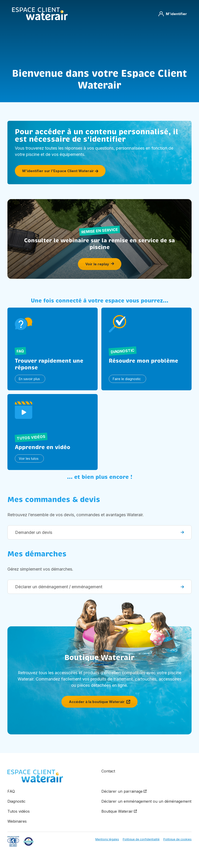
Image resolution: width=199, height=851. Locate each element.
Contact (108, 771)
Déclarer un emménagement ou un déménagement (146, 801)
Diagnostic (16, 801)
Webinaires (17, 821)
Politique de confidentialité (141, 839)
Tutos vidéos (18, 811)
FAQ (11, 791)
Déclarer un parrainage (122, 791)
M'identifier (172, 13)
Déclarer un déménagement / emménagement (99, 587)
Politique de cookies (177, 839)
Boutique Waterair (117, 811)
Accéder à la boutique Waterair (99, 702)
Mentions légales (107, 839)
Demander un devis (99, 532)
